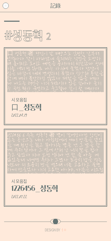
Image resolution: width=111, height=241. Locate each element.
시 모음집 (19, 99)
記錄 (55, 6)
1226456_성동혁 (34, 188)
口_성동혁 (26, 107)
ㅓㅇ (63, 229)
